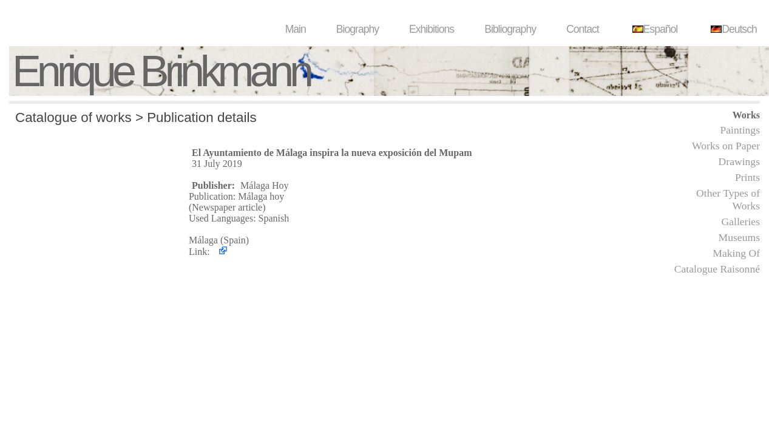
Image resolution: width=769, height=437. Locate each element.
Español (653, 29)
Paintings (740, 130)
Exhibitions (431, 29)
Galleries (740, 221)
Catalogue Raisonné (717, 269)
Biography (357, 29)
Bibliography (510, 29)
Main (295, 29)
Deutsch (732, 29)
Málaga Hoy (264, 185)
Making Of (736, 253)
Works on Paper (726, 146)
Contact (582, 29)
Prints (747, 177)
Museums (739, 237)
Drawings (739, 161)
